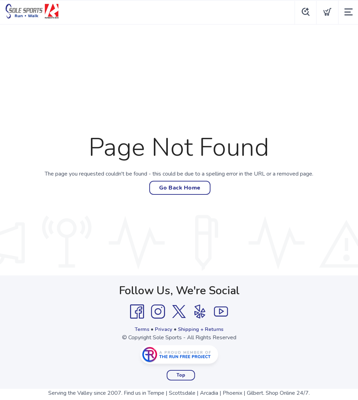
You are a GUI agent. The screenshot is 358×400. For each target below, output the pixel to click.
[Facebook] (137, 311)
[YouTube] (220, 311)
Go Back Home (180, 188)
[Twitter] (179, 311)
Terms (140, 329)
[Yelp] (199, 311)
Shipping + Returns (202, 329)
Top (181, 375)
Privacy (162, 329)
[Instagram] (158, 311)
